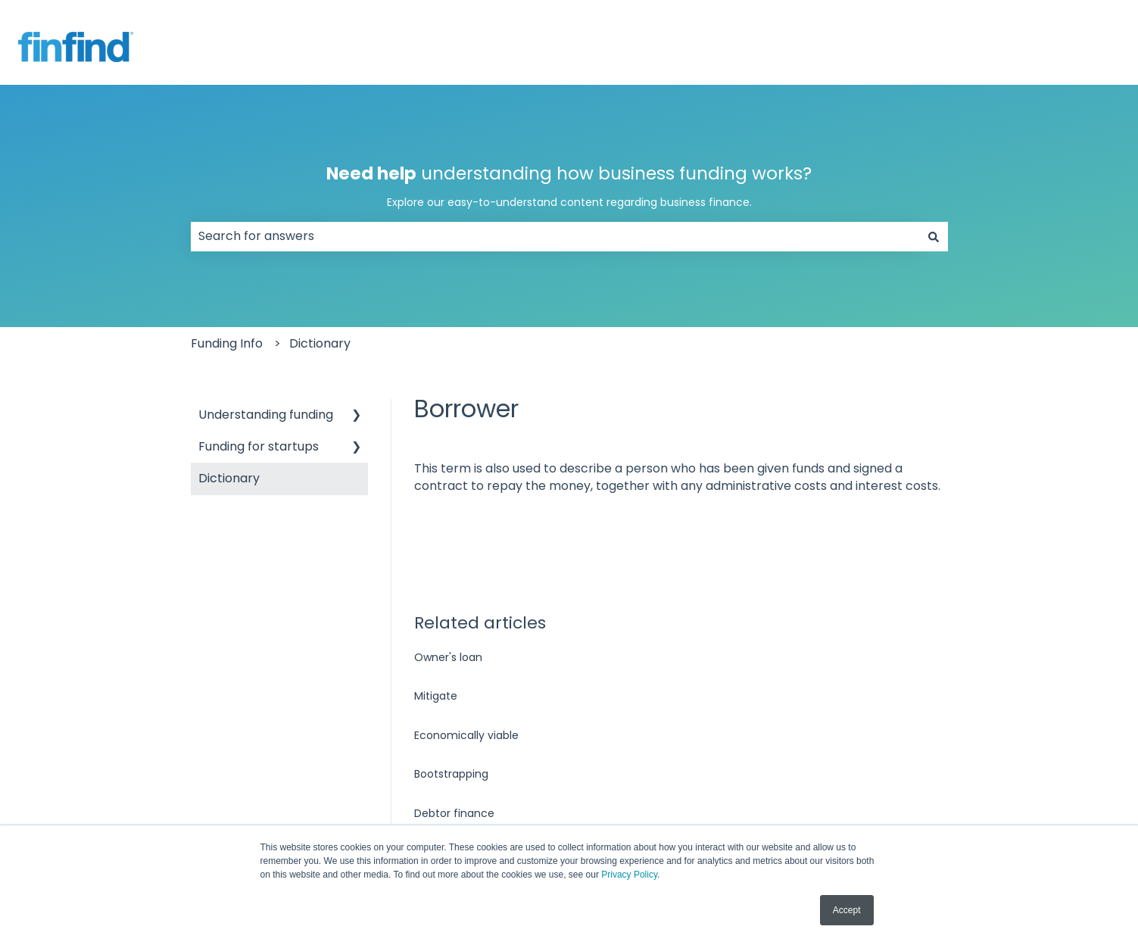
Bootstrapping (451, 773)
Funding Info (227, 343)
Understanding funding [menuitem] (265, 414)
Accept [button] (847, 910)
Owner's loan (448, 657)
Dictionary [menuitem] (229, 478)
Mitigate (435, 695)
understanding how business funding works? (569, 186)
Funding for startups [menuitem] (258, 446)
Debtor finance (454, 813)
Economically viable (466, 735)
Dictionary (320, 343)
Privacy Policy (629, 874)
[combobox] (555, 236)
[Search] (933, 236)
